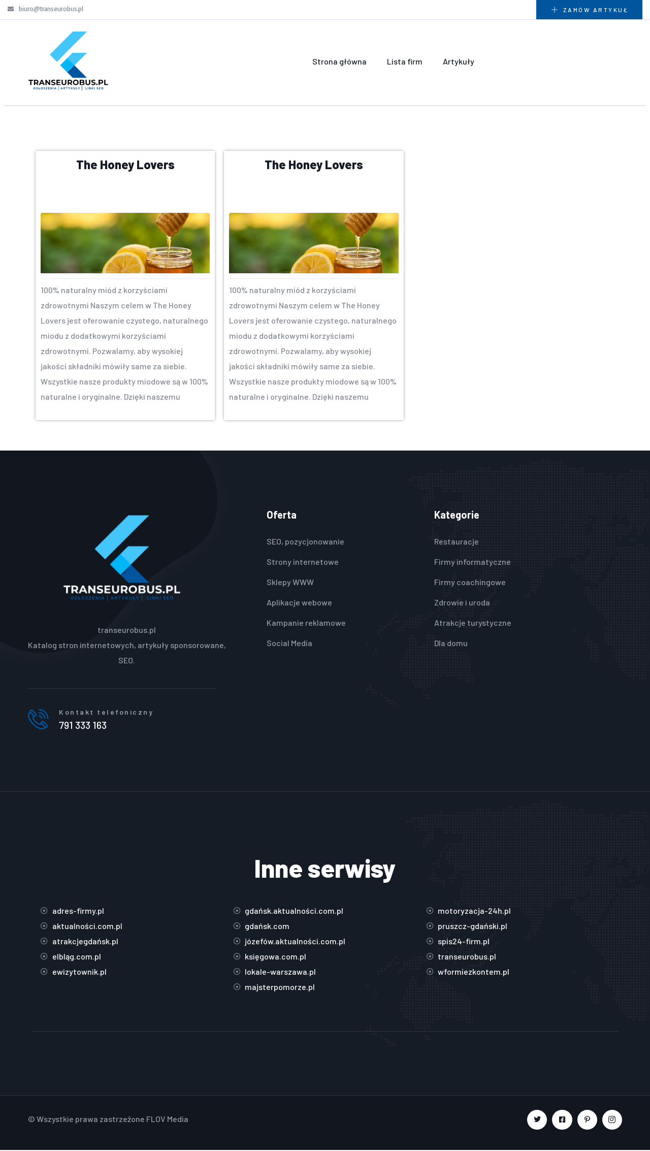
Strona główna (339, 61)
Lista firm (404, 61)
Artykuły (458, 61)
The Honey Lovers (125, 164)
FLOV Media (167, 1119)
